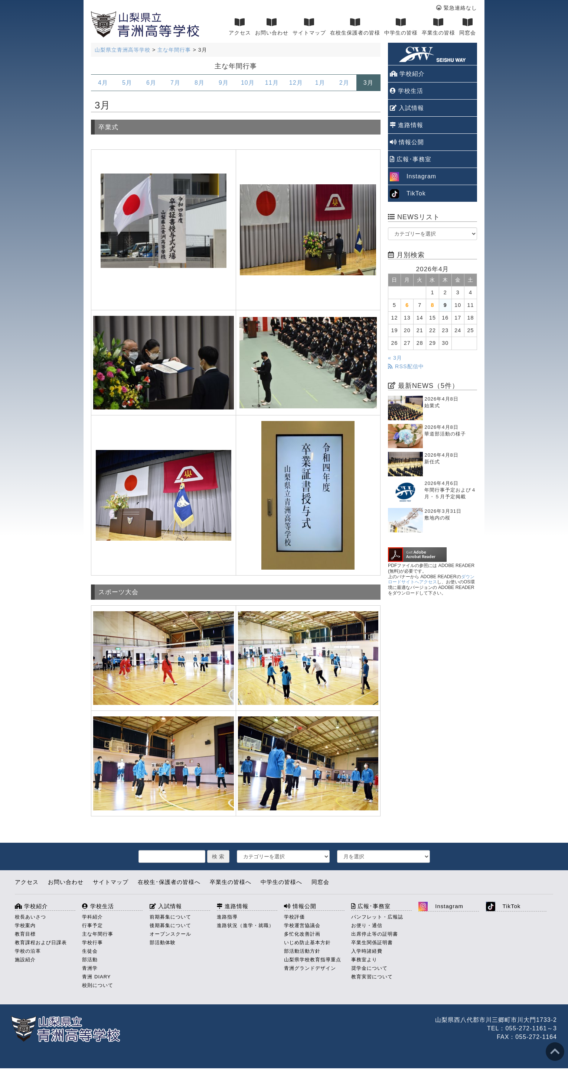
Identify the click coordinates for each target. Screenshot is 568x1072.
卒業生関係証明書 (372, 942)
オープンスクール (170, 934)
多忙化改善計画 (302, 934)
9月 (224, 83)
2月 (344, 83)
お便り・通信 (366, 925)
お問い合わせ (271, 27)
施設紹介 (25, 959)
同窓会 (467, 27)
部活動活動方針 (302, 951)
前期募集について (170, 917)
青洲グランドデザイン (310, 968)
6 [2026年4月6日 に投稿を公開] (407, 305)
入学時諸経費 (366, 951)
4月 (103, 83)
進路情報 (406, 125)
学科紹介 (92, 917)
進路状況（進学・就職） (245, 925)
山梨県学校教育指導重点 (312, 959)
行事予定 (92, 925)
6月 (151, 83)
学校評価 (294, 917)
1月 (320, 83)
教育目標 (25, 934)
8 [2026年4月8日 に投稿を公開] (432, 305)
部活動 (90, 959)
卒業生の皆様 (438, 27)
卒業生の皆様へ (230, 882)
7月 (175, 83)
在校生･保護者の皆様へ (169, 882)
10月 (248, 83)
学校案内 (25, 925)
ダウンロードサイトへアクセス (431, 579)
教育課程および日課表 (41, 942)
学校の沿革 (28, 951)
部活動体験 (163, 942)
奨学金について (369, 968)
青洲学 (90, 968)
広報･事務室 (410, 159)
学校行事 (92, 942)
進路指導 (227, 917)
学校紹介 (407, 74)
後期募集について (170, 925)
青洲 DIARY (96, 976)
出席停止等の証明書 (374, 934)
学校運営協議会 (302, 925)
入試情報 (407, 108)
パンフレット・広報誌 (377, 917)
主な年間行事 (97, 934)
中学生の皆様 (401, 27)
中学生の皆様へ (281, 882)
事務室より (364, 959)
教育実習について (372, 976)
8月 (200, 83)
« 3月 (395, 358)
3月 (368, 83)
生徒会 (90, 951)
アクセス (240, 27)
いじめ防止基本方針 (307, 942)
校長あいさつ (30, 917)
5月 (127, 83)
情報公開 (407, 142)
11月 (272, 83)
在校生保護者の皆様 (355, 27)
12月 (296, 83)
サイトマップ (309, 27)
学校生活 (406, 91)
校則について (97, 985)
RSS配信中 (406, 366)
